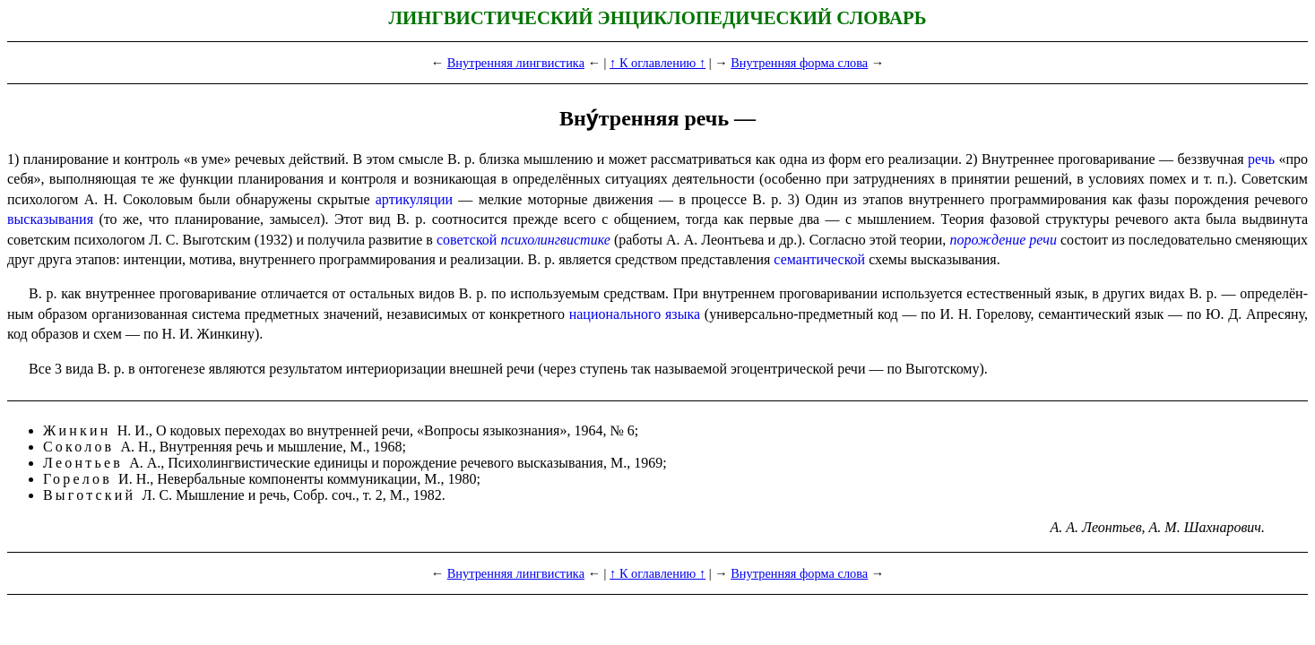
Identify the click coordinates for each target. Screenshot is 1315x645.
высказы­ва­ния (50, 219)
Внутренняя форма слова (799, 63)
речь (1261, 159)
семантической (819, 259)
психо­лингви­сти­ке (555, 239)
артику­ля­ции (414, 199)
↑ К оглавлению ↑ (657, 63)
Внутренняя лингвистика (515, 63)
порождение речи (1003, 239)
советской (467, 239)
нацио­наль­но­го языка (634, 314)
